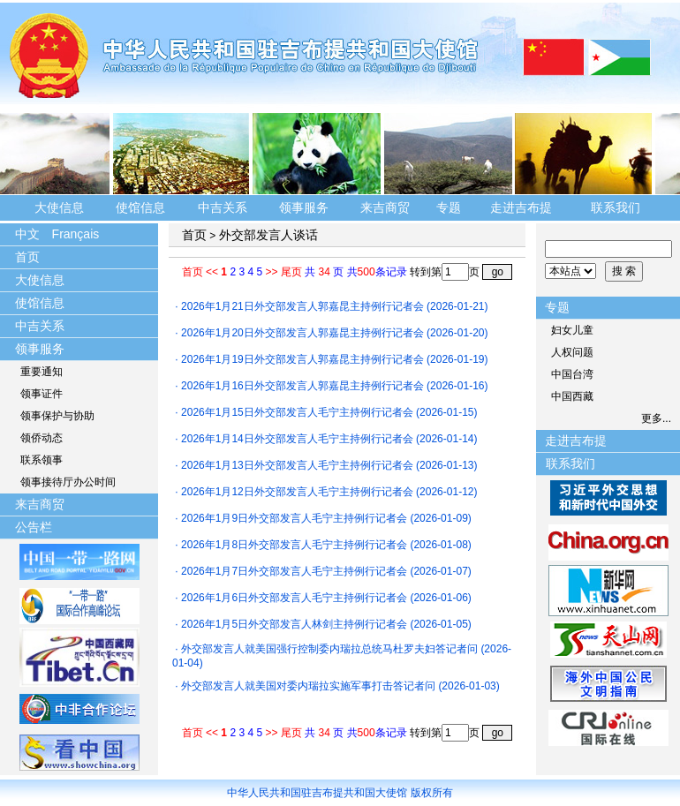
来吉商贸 (385, 207)
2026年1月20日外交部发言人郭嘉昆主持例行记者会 (302, 333)
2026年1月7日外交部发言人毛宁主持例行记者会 (294, 571)
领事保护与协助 (57, 416)
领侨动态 (41, 438)
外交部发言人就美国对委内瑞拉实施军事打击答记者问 (308, 686)
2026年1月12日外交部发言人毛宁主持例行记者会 (297, 492)
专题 (448, 207)
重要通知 (41, 371)
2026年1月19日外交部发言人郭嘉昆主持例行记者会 (302, 359)
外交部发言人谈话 (268, 235)
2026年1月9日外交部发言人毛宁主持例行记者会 (294, 518)
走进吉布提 (521, 207)
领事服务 (304, 207)
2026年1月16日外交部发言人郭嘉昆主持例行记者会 (302, 386)
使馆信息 (140, 207)
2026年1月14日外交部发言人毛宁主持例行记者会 (297, 439)
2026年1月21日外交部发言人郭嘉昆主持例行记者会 (302, 306)
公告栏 (33, 527)
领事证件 (41, 394)
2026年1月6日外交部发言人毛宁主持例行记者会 (294, 597)
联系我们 (617, 207)
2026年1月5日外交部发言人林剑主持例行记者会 (294, 624)
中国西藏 (572, 396)
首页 (27, 257)
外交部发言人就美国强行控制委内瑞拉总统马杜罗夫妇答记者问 (329, 649)
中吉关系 (222, 207)
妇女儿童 (572, 330)
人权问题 (572, 352)
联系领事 (41, 460)
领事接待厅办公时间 (68, 482)
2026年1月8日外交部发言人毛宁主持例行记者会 (294, 545)
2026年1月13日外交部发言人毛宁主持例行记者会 (297, 465)
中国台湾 (572, 374)
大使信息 (59, 207)
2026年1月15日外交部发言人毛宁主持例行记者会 (297, 412)
